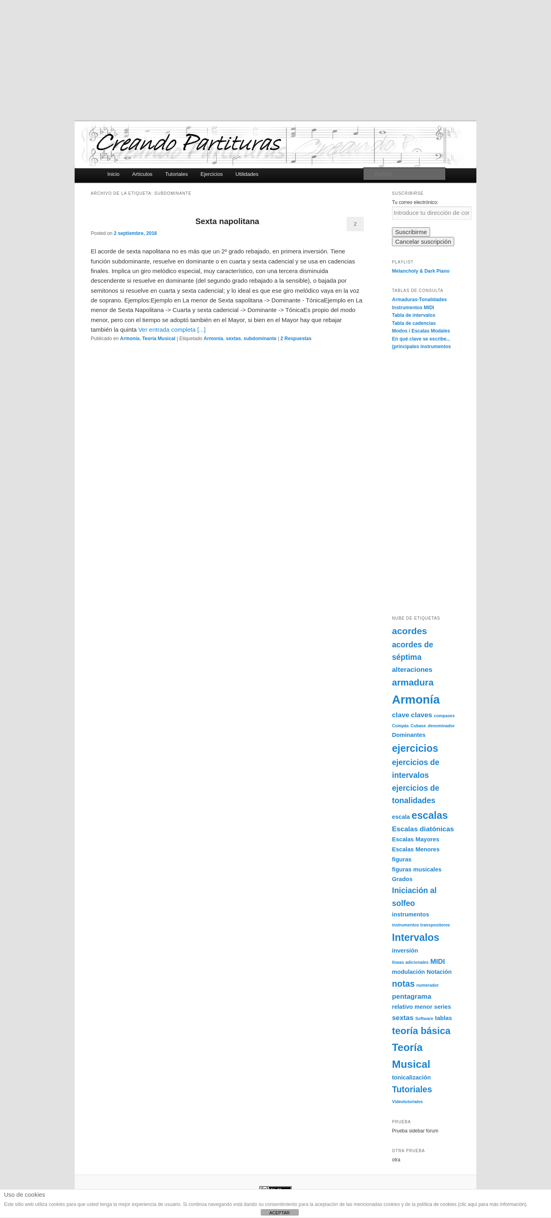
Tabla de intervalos (413, 315)
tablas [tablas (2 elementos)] (443, 1018)
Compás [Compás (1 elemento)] (400, 725)
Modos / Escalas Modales (421, 331)
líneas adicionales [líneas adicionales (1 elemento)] (410, 962)
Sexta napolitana (227, 221)
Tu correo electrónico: (415, 202)
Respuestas (295, 338)
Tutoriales (176, 174)
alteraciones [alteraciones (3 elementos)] (412, 669)
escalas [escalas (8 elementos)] (430, 815)
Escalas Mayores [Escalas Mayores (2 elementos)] (415, 839)
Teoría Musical (158, 338)
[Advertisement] (275, 60)
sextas (233, 338)
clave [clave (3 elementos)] (400, 715)
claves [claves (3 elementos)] (421, 715)
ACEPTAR (279, 1212)
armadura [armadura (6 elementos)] (413, 682)
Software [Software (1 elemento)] (424, 1018)
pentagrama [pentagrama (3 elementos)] (411, 996)
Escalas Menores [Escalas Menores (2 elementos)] (416, 849)
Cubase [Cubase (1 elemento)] (418, 725)
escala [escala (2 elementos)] (401, 817)
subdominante (260, 338)
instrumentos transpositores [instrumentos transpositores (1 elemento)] (421, 924)
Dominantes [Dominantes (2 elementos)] (409, 735)
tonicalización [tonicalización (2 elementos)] (411, 1077)
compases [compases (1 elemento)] (444, 715)
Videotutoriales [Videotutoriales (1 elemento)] (407, 1101)
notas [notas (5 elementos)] (403, 983)
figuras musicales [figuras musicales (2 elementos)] (416, 869)
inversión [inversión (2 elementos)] (405, 950)
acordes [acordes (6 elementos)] (409, 631)
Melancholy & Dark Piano (420, 271)
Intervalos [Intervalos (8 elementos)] (415, 937)
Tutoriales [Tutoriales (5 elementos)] (412, 1089)
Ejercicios (211, 174)
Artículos (142, 174)
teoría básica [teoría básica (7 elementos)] (421, 1030)
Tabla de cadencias (414, 323)
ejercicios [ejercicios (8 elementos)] (415, 748)
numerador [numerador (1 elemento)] (427, 985)
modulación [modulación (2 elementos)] (408, 972)
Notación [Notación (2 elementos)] (439, 972)
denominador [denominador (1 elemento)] (441, 725)
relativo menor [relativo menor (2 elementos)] (412, 1007)
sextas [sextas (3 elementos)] (403, 1018)
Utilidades (246, 174)
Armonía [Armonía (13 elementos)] (416, 699)
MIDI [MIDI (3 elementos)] (437, 961)
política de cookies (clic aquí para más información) (472, 1204)
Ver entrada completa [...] (172, 329)
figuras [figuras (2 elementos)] (402, 859)
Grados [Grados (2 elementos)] (402, 879)
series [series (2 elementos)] (442, 1007)
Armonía (130, 338)
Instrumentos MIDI (413, 307)
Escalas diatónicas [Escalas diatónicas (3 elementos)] (423, 829)
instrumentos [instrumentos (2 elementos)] (410, 914)
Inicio (113, 174)
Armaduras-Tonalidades (419, 299)
